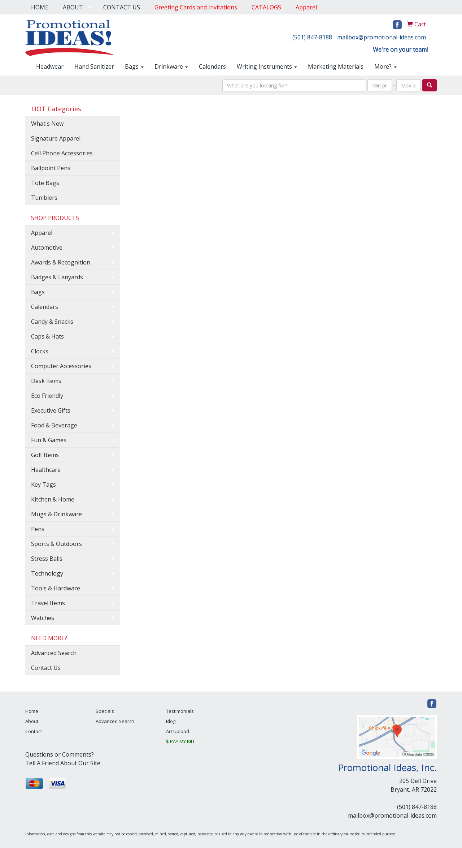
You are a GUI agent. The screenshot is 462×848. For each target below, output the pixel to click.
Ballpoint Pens (50, 168)
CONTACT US (121, 7)
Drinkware (171, 66)
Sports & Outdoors (56, 544)
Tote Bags (45, 183)
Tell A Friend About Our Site (62, 763)
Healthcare (46, 470)
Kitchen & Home (52, 499)
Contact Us (46, 668)
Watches (42, 618)
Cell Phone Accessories (62, 153)
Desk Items (46, 381)
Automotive (46, 247)
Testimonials (180, 711)
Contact (33, 731)
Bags (134, 66)
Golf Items (45, 455)
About (31, 721)
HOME (39, 7)
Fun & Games (48, 440)
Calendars (212, 66)
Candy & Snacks (52, 322)
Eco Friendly (47, 396)
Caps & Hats (47, 336)
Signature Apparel (55, 138)
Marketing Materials (335, 66)
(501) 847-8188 (312, 37)
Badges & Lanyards (57, 277)
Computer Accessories (61, 366)
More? (385, 66)
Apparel (41, 233)
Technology (47, 573)
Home (31, 711)
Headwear (50, 66)
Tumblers (44, 198)
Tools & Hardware (55, 588)
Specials (105, 711)
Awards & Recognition (60, 262)
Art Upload (177, 731)
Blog (170, 721)
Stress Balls (46, 559)
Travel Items (48, 603)
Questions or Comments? (59, 754)
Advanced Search (54, 653)
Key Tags (43, 484)
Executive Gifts (50, 410)
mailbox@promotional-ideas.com (381, 37)
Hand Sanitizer (94, 66)
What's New (47, 124)
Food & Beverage (54, 425)
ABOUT (73, 7)
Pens (37, 529)
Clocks (39, 351)
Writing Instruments (267, 66)
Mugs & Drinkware (56, 514)
